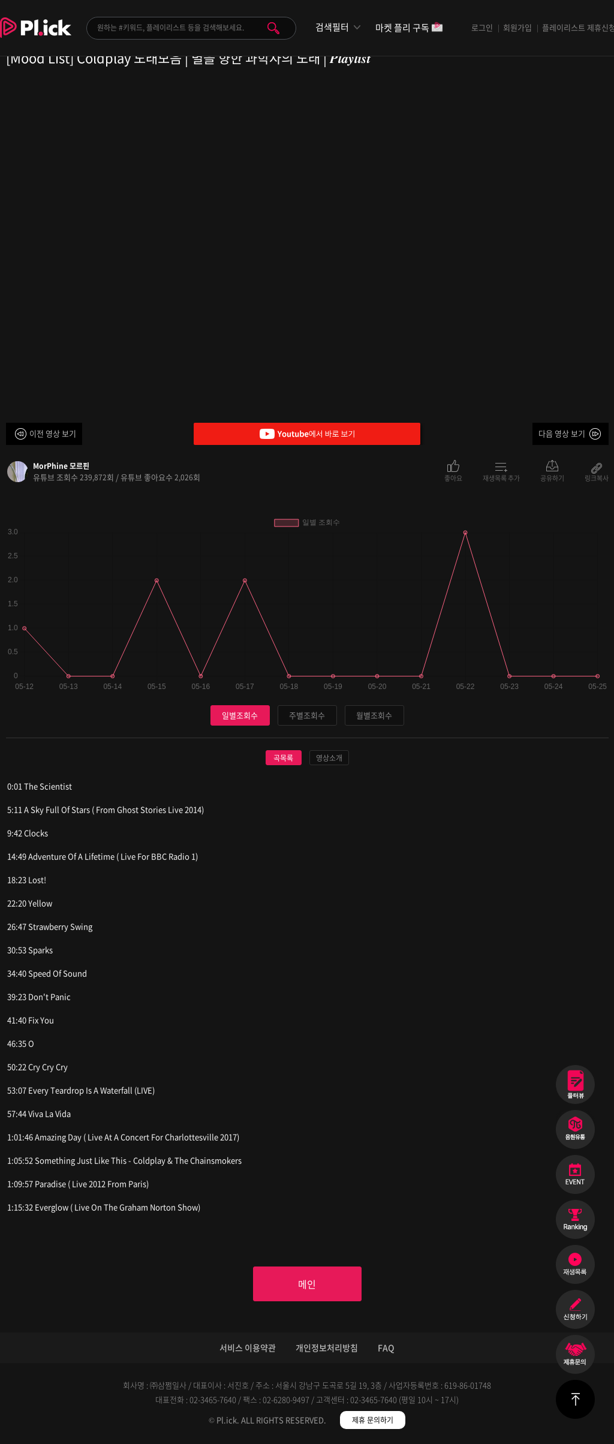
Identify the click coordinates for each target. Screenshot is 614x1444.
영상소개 (329, 758)
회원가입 (517, 27)
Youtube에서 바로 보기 (307, 434)
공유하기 (552, 477)
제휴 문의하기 (372, 1420)
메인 (307, 1284)
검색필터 (332, 27)
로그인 (482, 27)
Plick (35, 36)
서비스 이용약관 (247, 1347)
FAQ (386, 1347)
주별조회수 (307, 715)
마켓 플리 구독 (409, 28)
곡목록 (283, 758)
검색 (273, 28)
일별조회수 (240, 715)
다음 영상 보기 (561, 433)
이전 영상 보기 (52, 433)
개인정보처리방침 (327, 1347)
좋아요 (453, 477)
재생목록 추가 (501, 477)
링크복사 (597, 477)
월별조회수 (374, 715)
